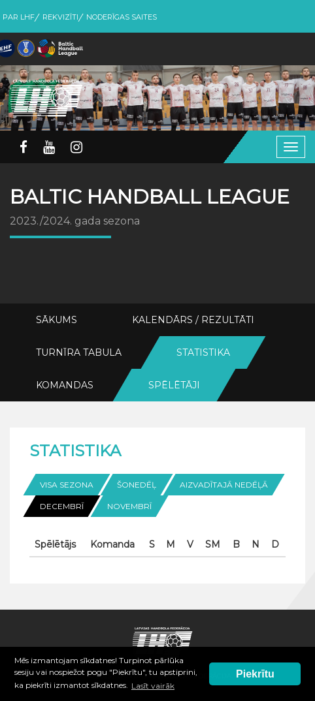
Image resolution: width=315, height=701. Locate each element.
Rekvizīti (60, 17)
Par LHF (19, 17)
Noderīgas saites (121, 17)
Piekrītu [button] (255, 673)
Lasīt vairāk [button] (152, 686)
